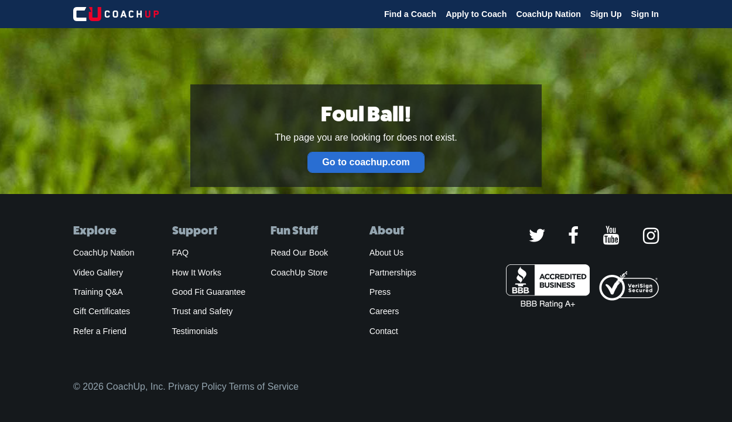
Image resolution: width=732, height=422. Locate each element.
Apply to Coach (476, 14)
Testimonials (195, 331)
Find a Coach (410, 14)
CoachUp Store (299, 272)
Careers (384, 311)
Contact (384, 331)
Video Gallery (98, 272)
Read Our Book (299, 252)
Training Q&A (98, 292)
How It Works (196, 272)
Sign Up (606, 14)
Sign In (645, 14)
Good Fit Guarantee (209, 292)
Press (380, 292)
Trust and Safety (202, 311)
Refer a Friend (99, 331)
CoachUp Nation (548, 14)
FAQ (180, 252)
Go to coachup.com (365, 162)
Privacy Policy (197, 387)
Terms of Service (264, 387)
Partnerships (393, 272)
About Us (387, 252)
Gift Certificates (101, 311)
